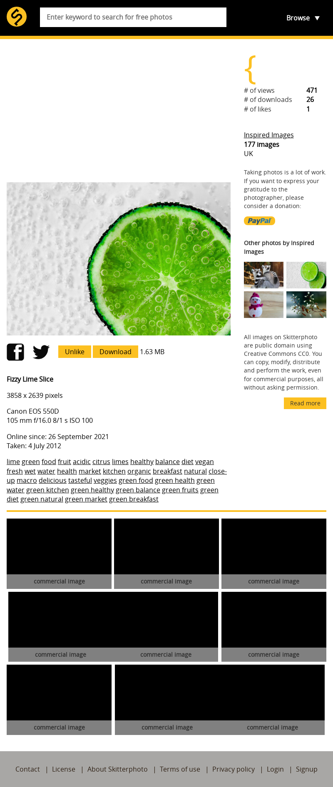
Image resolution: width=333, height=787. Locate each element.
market (90, 471)
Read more (305, 403)
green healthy (92, 489)
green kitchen (47, 489)
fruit (64, 461)
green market (86, 499)
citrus (101, 461)
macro (27, 480)
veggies (105, 480)
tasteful (80, 480)
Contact (27, 769)
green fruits (180, 489)
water (46, 471)
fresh (15, 471)
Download (115, 351)
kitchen (114, 471)
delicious (53, 480)
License (63, 769)
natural (195, 471)
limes (120, 461)
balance (167, 461)
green (31, 461)
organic (139, 471)
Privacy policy (233, 769)
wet (30, 471)
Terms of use (180, 769)
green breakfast (134, 499)
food (49, 461)
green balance (138, 489)
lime (13, 461)
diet (187, 461)
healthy (142, 461)
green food (136, 480)
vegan (204, 461)
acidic (82, 461)
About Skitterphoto (117, 769)
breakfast (167, 471)
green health (175, 480)
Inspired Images (269, 134)
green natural (41, 499)
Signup (307, 769)
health (67, 471)
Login (275, 769)
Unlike (74, 351)
